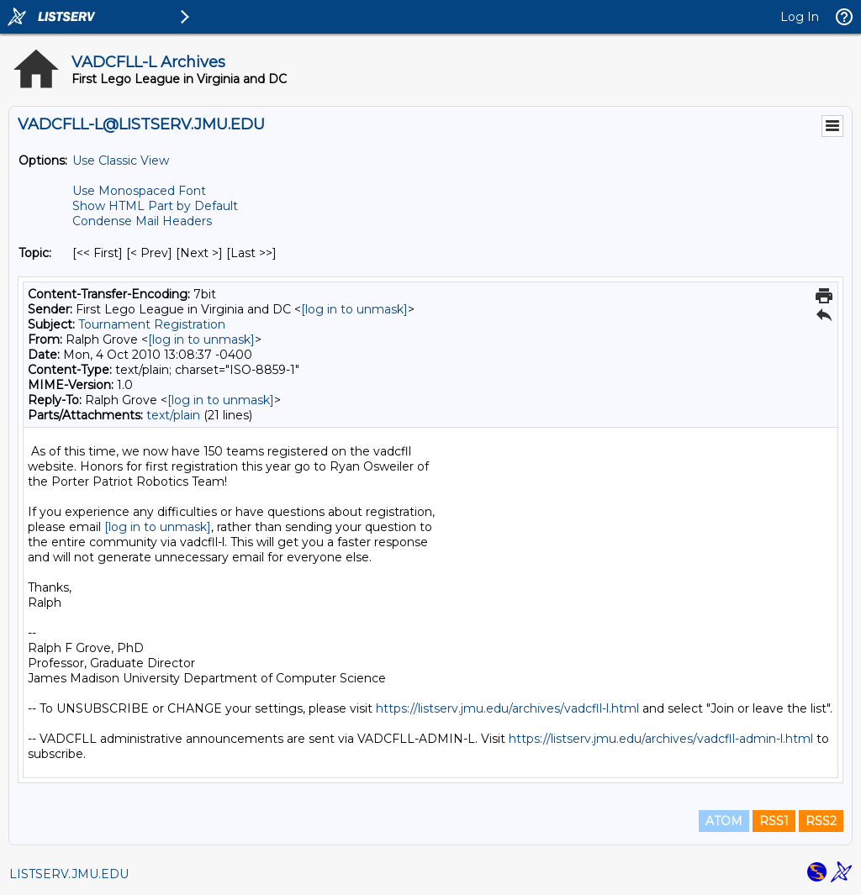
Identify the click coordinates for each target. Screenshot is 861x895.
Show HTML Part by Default (155, 205)
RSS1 (774, 821)
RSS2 (821, 821)
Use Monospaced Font (139, 190)
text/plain (173, 415)
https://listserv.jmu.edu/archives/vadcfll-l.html (507, 708)
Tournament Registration (151, 324)
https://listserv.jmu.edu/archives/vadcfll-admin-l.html (661, 738)
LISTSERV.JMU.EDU (69, 874)
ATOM (723, 821)
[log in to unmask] (354, 309)
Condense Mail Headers (142, 221)
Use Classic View (120, 160)
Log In (799, 16)
